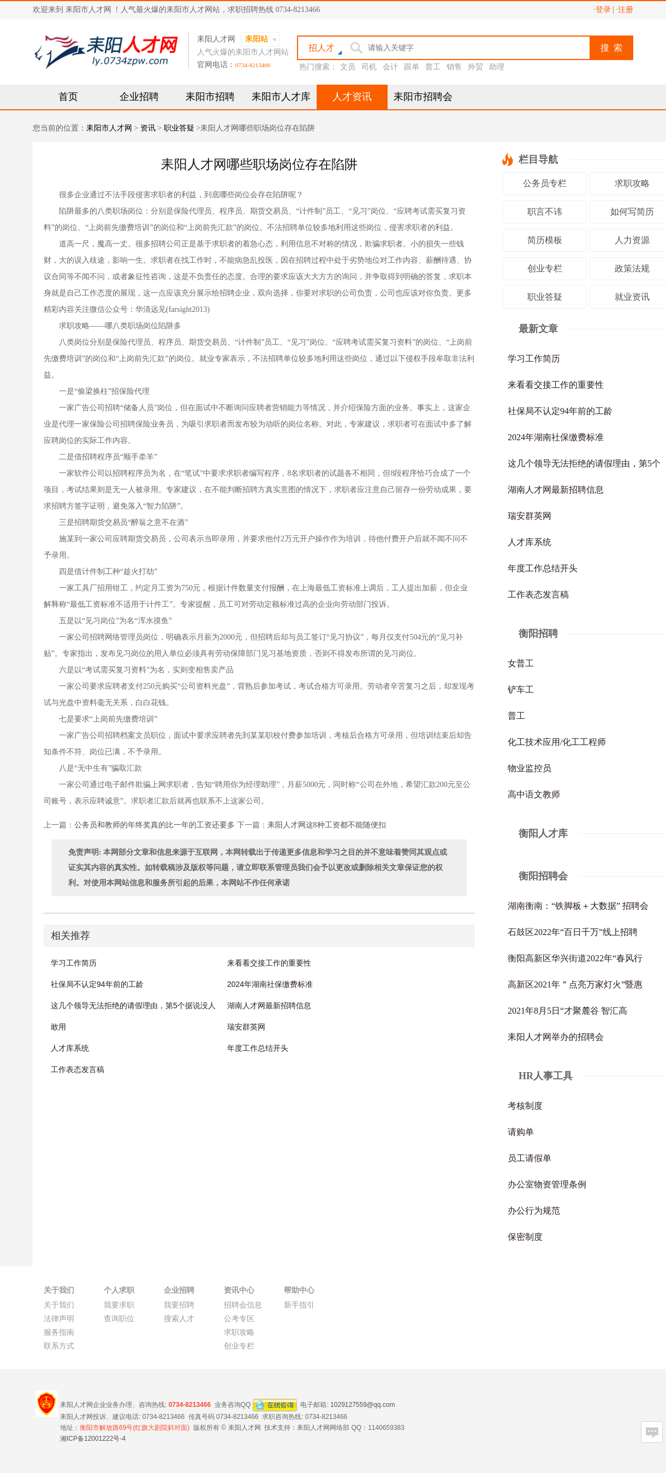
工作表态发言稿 (77, 1069)
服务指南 (59, 1332)
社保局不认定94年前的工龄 (97, 984)
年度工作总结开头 (257, 1048)
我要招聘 (179, 1305)
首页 (68, 96)
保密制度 (525, 1236)
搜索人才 (179, 1319)
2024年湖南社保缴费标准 (270, 984)
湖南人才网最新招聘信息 (269, 1005)
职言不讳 (544, 211)
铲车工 (521, 689)
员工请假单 (529, 1158)
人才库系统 (70, 1048)
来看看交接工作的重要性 (269, 963)
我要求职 (119, 1305)
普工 (433, 67)
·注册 (625, 9)
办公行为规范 (534, 1210)
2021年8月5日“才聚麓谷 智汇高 (567, 1010)
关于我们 (59, 1305)
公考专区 (239, 1319)
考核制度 (525, 1105)
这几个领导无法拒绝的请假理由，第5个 (584, 463)
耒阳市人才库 (281, 96)
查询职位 (119, 1319)
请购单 (521, 1132)
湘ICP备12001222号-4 (93, 1438)
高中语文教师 (534, 794)
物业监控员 (529, 768)
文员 (347, 67)
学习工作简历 (74, 963)
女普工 (521, 663)
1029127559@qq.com (362, 1404)
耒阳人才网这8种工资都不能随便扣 (326, 825)
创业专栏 (544, 268)
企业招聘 (139, 96)
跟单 (411, 67)
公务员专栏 (545, 183)
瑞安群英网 (246, 1026)
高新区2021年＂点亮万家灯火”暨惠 (575, 984)
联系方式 (59, 1346)
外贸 (475, 67)
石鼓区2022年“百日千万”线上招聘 (573, 932)
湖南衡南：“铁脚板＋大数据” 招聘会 (578, 905)
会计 (390, 67)
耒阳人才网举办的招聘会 (556, 1037)
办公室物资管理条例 (547, 1184)
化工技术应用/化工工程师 (557, 742)
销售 (454, 67)
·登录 (602, 9)
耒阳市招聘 (210, 96)
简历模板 (544, 240)
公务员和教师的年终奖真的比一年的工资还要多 (154, 825)
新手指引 (299, 1305)
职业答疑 (179, 128)
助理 (496, 67)
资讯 (148, 128)
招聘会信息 (243, 1305)
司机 (369, 67)
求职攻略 (239, 1332)
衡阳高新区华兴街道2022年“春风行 (575, 958)
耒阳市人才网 (109, 128)
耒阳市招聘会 (423, 96)
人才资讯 (352, 96)
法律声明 (59, 1319)
